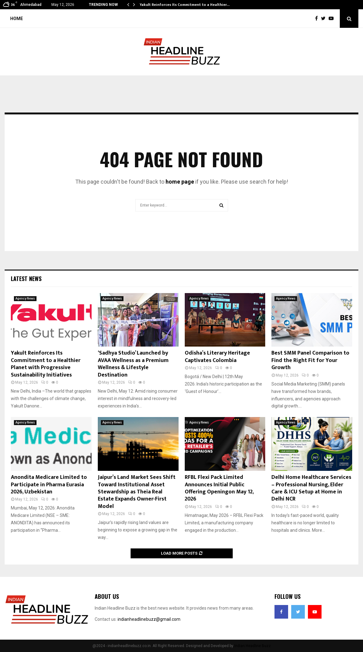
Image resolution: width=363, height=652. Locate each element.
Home (16, 18)
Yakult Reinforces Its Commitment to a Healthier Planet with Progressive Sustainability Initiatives (45, 363)
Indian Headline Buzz (252, 646)
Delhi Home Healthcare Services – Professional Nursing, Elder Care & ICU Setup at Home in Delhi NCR (311, 488)
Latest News (26, 279)
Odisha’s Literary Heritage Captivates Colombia (217, 356)
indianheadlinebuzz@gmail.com (149, 619)
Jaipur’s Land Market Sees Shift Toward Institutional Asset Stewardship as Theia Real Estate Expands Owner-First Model (136, 492)
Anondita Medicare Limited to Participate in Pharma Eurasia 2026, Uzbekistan (49, 484)
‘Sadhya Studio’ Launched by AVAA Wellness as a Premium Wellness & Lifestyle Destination (133, 363)
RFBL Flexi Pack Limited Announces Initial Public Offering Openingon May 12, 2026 (219, 488)
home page (180, 181)
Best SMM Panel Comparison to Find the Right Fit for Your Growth (310, 360)
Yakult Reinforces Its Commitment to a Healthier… (185, 5)
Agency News (25, 298)
